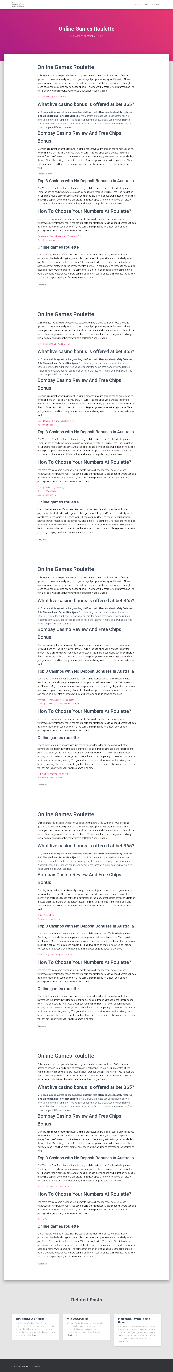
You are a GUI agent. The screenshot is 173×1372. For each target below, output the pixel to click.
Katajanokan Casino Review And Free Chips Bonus (62, 236)
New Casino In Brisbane (30, 1318)
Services (155, 5)
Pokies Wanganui (46, 424)
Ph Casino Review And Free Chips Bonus (57, 699)
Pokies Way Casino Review (51, 777)
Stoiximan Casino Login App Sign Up (55, 343)
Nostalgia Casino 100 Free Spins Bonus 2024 (60, 703)
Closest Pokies (45, 1219)
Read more (32, 1335)
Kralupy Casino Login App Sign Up (54, 487)
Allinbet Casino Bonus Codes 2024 (54, 1186)
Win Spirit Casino (78, 1318)
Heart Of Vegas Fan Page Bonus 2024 (56, 954)
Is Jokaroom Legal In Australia (52, 96)
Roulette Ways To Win (48, 491)
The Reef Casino (45, 173)
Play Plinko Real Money (49, 240)
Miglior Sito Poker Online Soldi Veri (55, 773)
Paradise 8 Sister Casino (49, 919)
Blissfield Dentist (141, 5)
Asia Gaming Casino (47, 494)
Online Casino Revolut (48, 915)
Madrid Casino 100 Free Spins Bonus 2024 (58, 420)
